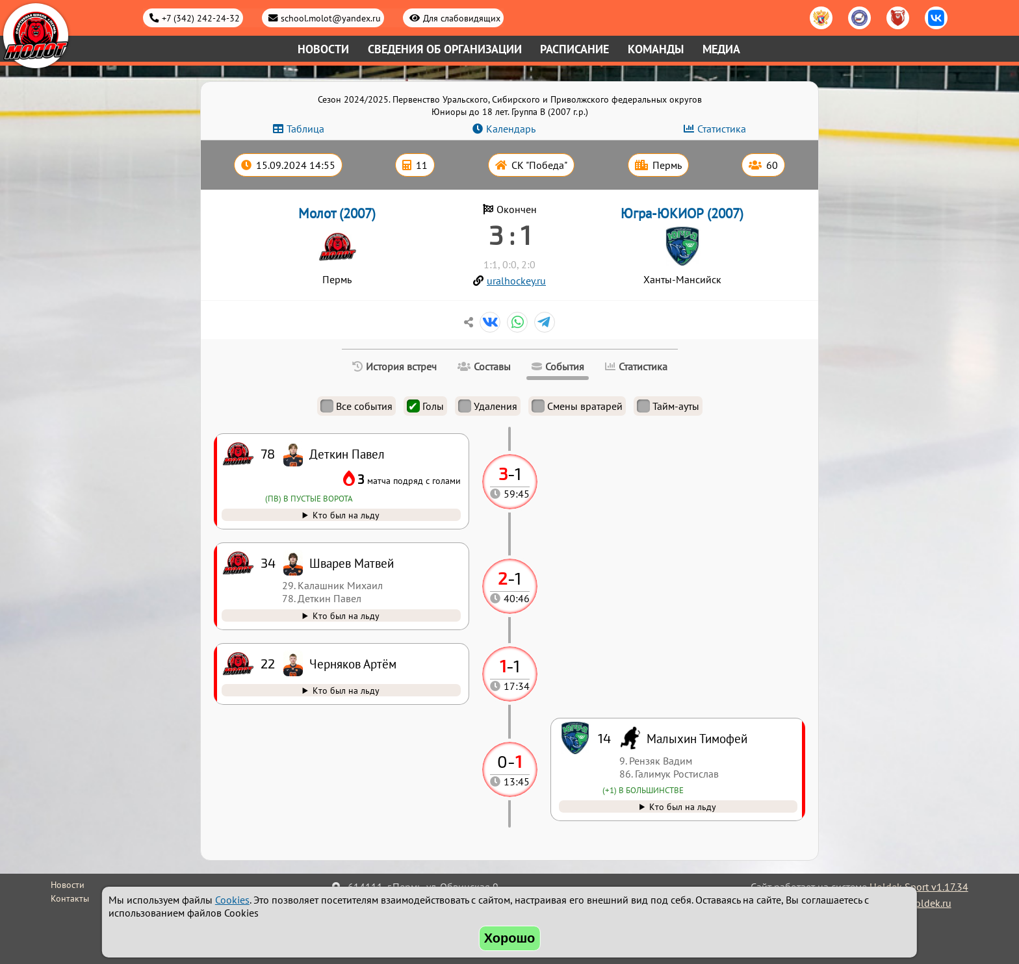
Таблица (305, 128)
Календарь (510, 128)
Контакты (70, 898)
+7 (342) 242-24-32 (201, 18)
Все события (356, 406)
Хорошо (509, 938)
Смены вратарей (577, 406)
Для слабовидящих (461, 18)
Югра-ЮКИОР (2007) (682, 213)
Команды (656, 49)
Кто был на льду (682, 806)
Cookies (232, 899)
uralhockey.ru (516, 280)
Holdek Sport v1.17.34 (919, 886)
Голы (425, 406)
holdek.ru (930, 902)
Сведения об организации (445, 49)
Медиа (721, 49)
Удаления (487, 406)
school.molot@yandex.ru (331, 18)
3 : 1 (510, 234)
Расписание (574, 49)
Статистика (721, 128)
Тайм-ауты (668, 406)
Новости (323, 49)
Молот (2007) (337, 213)
